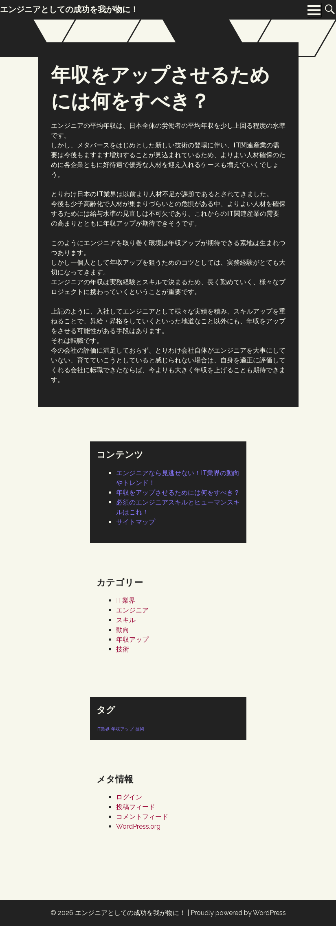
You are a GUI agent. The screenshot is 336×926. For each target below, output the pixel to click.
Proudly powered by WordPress (238, 913)
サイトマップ (135, 522)
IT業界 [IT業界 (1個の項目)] (103, 728)
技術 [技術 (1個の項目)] (139, 728)
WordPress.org (138, 826)
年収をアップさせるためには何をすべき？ (178, 492)
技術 (122, 649)
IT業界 (125, 600)
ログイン (129, 797)
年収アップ (132, 639)
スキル (126, 620)
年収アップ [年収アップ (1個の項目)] (122, 728)
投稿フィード (135, 807)
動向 (122, 630)
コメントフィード (142, 817)
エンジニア (132, 610)
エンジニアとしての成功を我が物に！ (130, 913)
